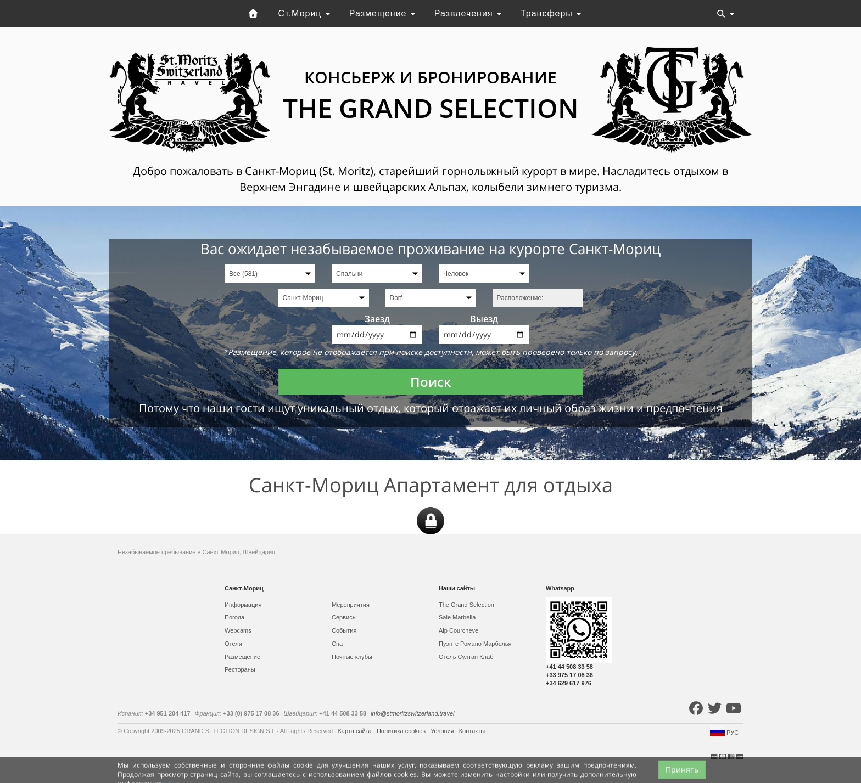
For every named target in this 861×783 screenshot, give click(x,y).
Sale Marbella (457, 617)
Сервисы (344, 617)
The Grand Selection (466, 604)
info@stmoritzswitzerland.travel (412, 713)
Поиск (430, 382)
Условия (443, 731)
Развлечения (467, 13)
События (344, 630)
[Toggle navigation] (725, 13)
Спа (337, 643)
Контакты (473, 731)
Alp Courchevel (459, 630)
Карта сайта (355, 731)
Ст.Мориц (304, 13)
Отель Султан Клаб (466, 657)
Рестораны (240, 669)
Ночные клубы (352, 657)
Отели (233, 643)
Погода (234, 617)
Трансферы (551, 13)
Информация (243, 604)
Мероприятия (351, 604)
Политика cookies (402, 731)
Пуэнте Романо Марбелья (475, 643)
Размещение (382, 13)
